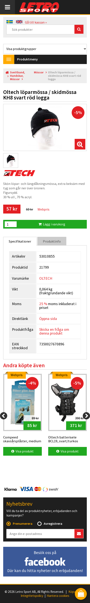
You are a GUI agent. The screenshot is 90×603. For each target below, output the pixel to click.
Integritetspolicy (32, 596)
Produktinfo (52, 241)
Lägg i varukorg (51, 224)
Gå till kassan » (36, 22)
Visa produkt (22, 451)
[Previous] (3, 415)
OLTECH (45, 278)
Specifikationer (20, 241)
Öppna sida (48, 318)
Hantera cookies (58, 596)
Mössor (39, 72)
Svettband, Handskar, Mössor (17, 76)
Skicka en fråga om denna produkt (54, 331)
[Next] (86, 415)
